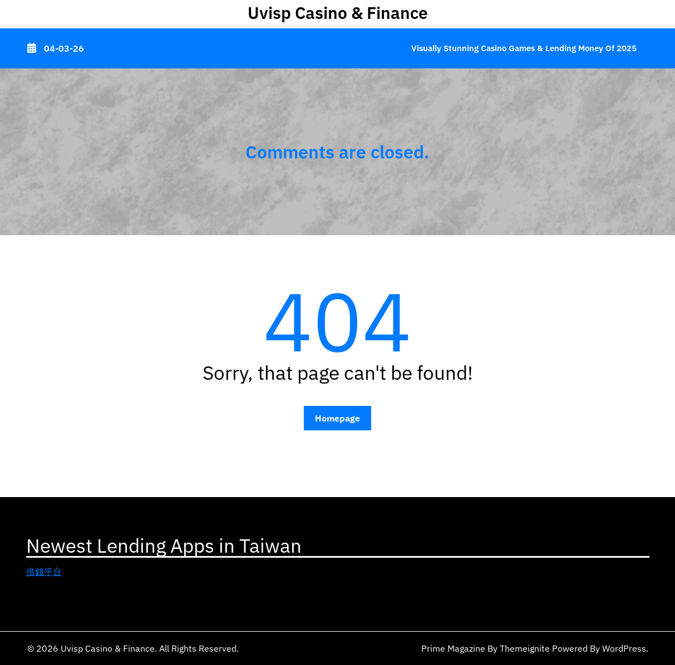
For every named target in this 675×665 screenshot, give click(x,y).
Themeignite (525, 648)
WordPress (624, 648)
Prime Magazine (453, 648)
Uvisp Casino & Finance (338, 12)
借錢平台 (44, 571)
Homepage (337, 418)
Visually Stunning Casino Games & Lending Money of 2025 (524, 48)
